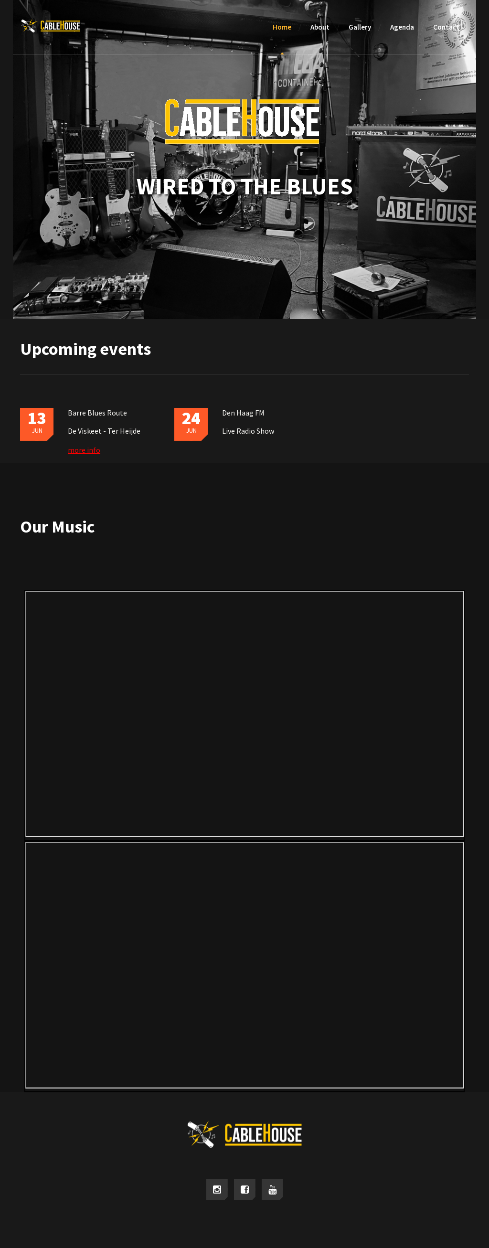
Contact (446, 27)
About (320, 27)
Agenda (402, 27)
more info (84, 450)
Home (282, 27)
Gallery (360, 27)
